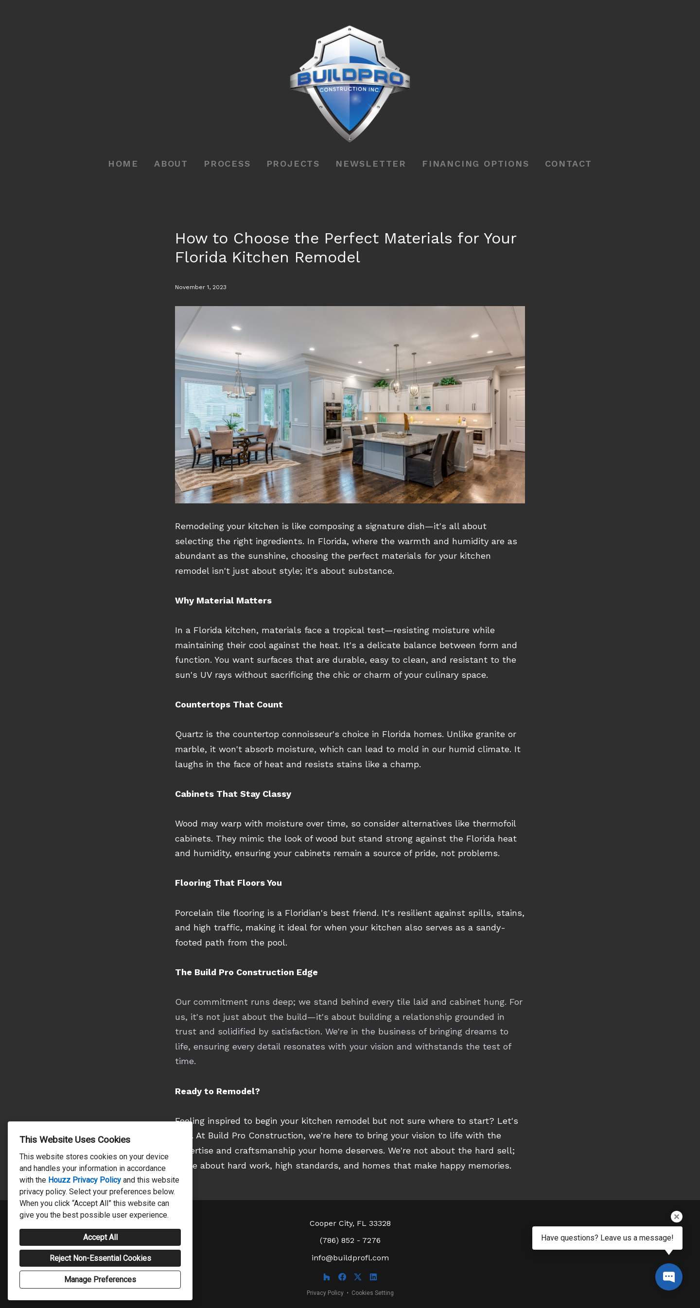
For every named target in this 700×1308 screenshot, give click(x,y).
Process (227, 163)
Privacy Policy (325, 1293)
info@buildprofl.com (350, 1257)
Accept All (100, 1237)
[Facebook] (342, 1277)
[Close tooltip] (676, 1216)
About (171, 163)
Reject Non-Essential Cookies (100, 1258)
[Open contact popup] (668, 1277)
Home (123, 163)
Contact (569, 163)
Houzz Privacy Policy (84, 1180)
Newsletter (370, 163)
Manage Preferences (100, 1279)
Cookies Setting (372, 1293)
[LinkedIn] (373, 1277)
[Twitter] (357, 1277)
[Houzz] (326, 1277)
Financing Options (475, 163)
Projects (293, 163)
